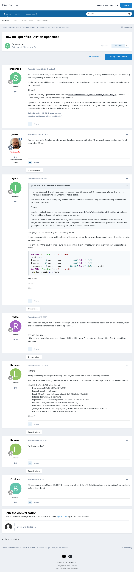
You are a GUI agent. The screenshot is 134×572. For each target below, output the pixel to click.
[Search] (99, 14)
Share (104, 46)
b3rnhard (15, 479)
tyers (15, 178)
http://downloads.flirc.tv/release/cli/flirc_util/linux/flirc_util (92, 95)
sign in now (62, 516)
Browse (7, 15)
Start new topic (94, 57)
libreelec (15, 365)
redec (15, 317)
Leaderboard (42, 20)
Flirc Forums (10, 5)
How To (32, 47)
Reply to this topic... (26, 527)
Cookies (73, 563)
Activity (18, 14)
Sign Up (126, 5)
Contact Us (62, 563)
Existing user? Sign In (107, 5)
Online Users (27, 20)
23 (15, 340)
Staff (16, 20)
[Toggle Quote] (32, 186)
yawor (15, 134)
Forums (5, 20)
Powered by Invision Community (67, 568)
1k (16, 157)
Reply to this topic (118, 57)
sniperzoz (19, 44)
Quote (36, 124)
